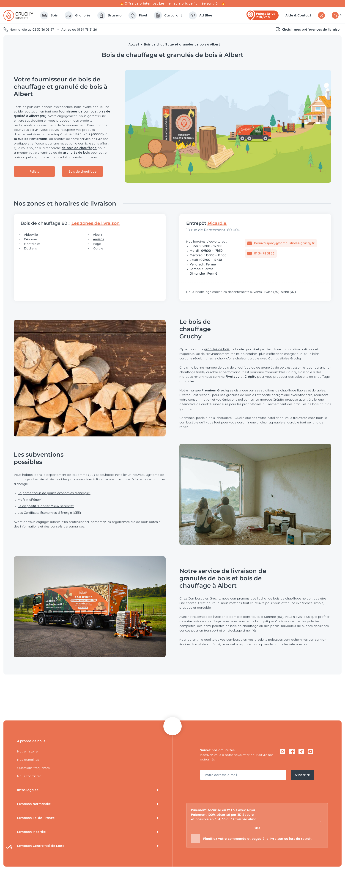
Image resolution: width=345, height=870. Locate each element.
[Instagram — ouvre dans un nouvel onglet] (282, 751)
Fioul (138, 15)
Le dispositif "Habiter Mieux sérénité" (46, 506)
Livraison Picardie (31, 832)
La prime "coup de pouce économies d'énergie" (54, 493)
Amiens (98, 239)
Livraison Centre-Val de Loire (40, 846)
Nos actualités (28, 760)
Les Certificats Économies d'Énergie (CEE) (49, 513)
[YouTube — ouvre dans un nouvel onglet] (310, 751)
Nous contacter (29, 776)
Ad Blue (200, 15)
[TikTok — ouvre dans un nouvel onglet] (301, 751)
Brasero (109, 15)
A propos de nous (31, 741)
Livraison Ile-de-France (36, 818)
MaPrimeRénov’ (29, 500)
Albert (97, 235)
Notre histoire (27, 751)
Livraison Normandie (34, 804)
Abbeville (31, 235)
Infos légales (27, 790)
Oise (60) (272, 292)
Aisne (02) (288, 292)
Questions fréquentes (33, 768)
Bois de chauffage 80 (44, 223)
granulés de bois (217, 349)
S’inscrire (302, 775)
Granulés (77, 15)
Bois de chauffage (82, 171)
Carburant (168, 15)
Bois (49, 15)
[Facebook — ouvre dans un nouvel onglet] (291, 751)
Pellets (34, 171)
